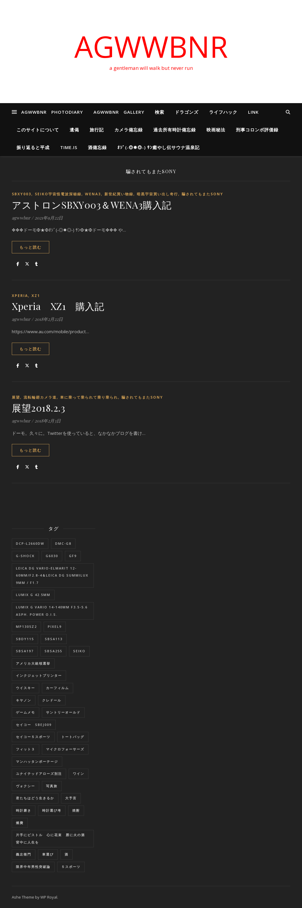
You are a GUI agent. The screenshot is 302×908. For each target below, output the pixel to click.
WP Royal (48, 897)
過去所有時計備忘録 (174, 130)
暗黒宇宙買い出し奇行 (157, 194)
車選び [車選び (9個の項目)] (48, 854)
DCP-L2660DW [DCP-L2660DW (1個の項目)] (30, 543)
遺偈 (74, 130)
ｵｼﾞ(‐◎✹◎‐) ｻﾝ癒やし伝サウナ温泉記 (158, 147)
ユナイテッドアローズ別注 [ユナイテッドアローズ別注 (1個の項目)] (39, 773)
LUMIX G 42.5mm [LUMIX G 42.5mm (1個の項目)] (33, 594)
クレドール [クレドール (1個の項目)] (51, 700)
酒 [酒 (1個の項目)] (66, 854)
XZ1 (36, 295)
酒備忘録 (97, 147)
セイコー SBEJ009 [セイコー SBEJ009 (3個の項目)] (34, 724)
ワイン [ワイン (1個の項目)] (78, 773)
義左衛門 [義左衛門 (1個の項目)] (23, 854)
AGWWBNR (151, 46)
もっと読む (30, 247)
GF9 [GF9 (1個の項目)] (73, 556)
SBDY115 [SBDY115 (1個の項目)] (25, 639)
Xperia (20, 295)
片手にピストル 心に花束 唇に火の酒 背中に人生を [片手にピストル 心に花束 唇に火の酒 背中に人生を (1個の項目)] (52, 838)
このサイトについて (38, 130)
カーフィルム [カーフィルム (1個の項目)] (57, 688)
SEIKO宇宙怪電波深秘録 (58, 194)
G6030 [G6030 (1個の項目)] (52, 556)
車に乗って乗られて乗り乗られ (89, 397)
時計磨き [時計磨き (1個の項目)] (23, 810)
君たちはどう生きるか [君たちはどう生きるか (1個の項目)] (35, 798)
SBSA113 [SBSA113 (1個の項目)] (54, 639)
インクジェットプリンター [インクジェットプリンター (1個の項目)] (39, 675)
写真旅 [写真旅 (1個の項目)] (52, 786)
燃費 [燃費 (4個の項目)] (20, 822)
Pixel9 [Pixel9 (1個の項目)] (55, 626)
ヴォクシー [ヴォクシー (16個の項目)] (25, 786)
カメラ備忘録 (128, 130)
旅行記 (97, 130)
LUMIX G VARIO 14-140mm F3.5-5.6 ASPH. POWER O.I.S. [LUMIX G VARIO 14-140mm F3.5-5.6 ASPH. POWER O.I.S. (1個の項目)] (52, 611)
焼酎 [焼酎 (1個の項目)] (76, 810)
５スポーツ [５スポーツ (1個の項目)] (71, 866)
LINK (253, 112)
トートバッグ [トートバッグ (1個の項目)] (72, 736)
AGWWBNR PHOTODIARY (52, 112)
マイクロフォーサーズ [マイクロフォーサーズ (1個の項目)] (65, 749)
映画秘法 (215, 130)
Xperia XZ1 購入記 (58, 306)
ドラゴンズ (186, 112)
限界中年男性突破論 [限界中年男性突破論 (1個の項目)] (33, 866)
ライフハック (223, 112)
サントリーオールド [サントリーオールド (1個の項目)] (63, 712)
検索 (159, 112)
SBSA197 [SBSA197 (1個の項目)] (25, 651)
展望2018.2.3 (38, 407)
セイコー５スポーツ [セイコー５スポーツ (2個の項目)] (33, 736)
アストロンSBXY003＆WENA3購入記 (92, 204)
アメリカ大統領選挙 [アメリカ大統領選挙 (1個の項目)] (33, 663)
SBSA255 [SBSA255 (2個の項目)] (53, 651)
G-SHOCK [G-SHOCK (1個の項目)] (25, 556)
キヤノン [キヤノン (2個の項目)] (23, 700)
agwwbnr (21, 218)
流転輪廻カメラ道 (40, 397)
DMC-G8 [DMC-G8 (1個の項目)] (63, 543)
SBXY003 (21, 194)
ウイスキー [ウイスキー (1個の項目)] (25, 688)
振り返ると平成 (33, 147)
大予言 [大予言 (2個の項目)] (71, 798)
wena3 (93, 194)
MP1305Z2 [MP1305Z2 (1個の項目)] (26, 626)
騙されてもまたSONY (202, 194)
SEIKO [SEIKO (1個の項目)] (79, 651)
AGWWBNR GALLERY (118, 112)
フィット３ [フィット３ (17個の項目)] (25, 749)
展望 (16, 397)
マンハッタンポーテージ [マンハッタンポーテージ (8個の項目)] (37, 761)
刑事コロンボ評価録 (257, 130)
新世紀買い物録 (118, 194)
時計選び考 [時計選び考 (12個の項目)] (51, 810)
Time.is (68, 147)
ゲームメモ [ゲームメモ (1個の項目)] (25, 712)
